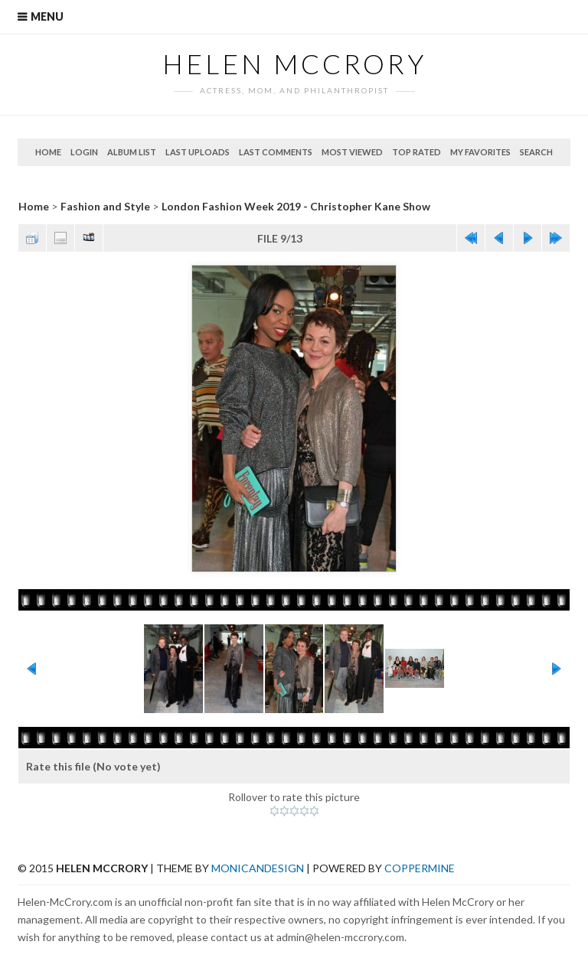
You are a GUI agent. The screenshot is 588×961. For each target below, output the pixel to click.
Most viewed (352, 152)
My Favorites (480, 152)
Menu (47, 16)
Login (84, 152)
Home (48, 152)
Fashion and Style (105, 206)
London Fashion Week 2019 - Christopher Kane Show (296, 206)
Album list (131, 152)
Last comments (275, 152)
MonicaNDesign (257, 868)
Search (536, 152)
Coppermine (419, 868)
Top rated (416, 152)
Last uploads (197, 152)
